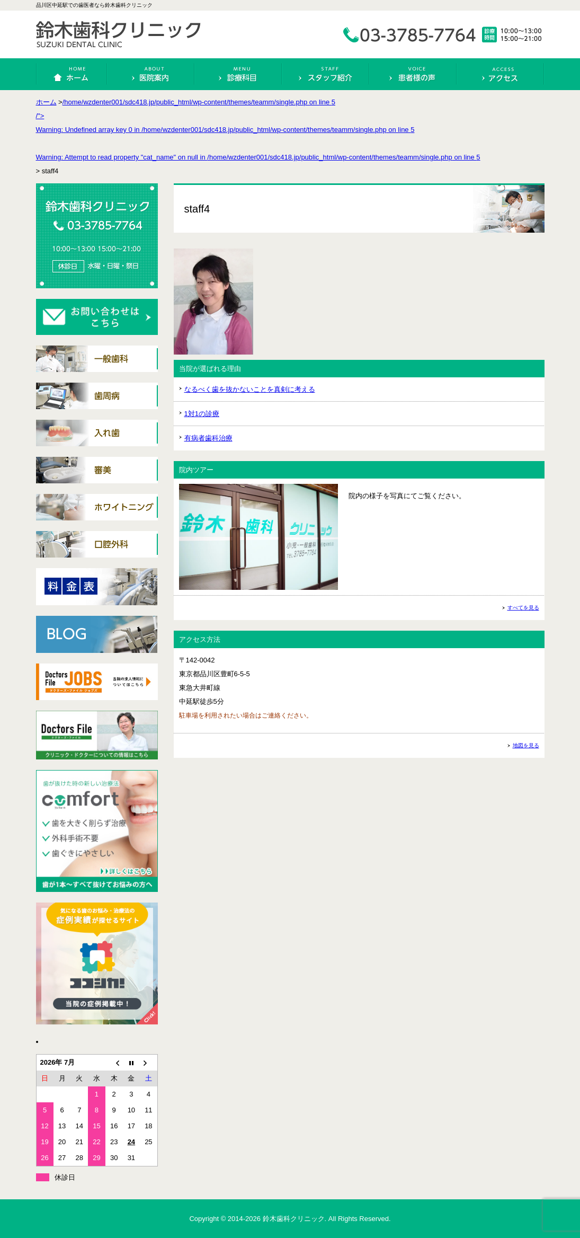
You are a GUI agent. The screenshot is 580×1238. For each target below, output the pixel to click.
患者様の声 (413, 74)
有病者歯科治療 (208, 438)
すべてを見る (523, 608)
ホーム (72, 74)
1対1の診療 (201, 414)
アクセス (500, 74)
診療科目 (238, 74)
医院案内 (151, 74)
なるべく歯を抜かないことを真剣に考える (249, 389)
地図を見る (526, 745)
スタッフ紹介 (325, 74)
